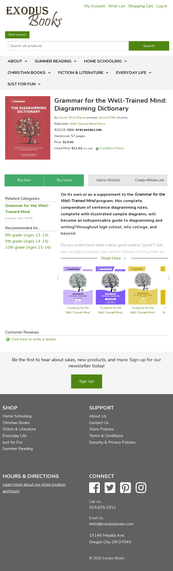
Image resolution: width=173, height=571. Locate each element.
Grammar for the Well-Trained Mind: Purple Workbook (110, 312)
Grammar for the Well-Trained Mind (27, 211)
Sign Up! (86, 381)
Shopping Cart (140, 6)
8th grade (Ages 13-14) (27, 235)
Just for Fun (22, 84)
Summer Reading (53, 61)
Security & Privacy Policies (112, 442)
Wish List (116, 6)
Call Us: (95, 501)
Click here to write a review (33, 339)
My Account (94, 6)
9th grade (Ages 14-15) (27, 241)
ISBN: (84, 130)
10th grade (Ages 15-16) (28, 247)
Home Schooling (103, 61)
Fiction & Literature (80, 73)
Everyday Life (131, 73)
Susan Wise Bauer (72, 117)
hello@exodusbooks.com (111, 524)
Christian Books (26, 73)
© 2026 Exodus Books (107, 558)
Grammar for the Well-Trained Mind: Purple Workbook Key (78, 312)
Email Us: (96, 518)
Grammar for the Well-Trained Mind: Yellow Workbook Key (143, 312)
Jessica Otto (107, 117)
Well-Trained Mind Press (87, 124)
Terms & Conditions (106, 436)
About (15, 61)
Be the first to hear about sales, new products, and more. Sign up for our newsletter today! (86, 363)
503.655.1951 (102, 507)
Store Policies (101, 429)
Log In (161, 6)
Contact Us (99, 423)
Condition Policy (112, 148)
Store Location (17, 35)
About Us (97, 416)
